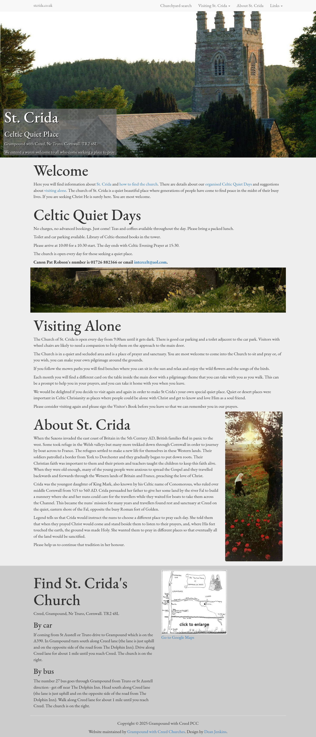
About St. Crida (250, 5)
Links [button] (276, 5)
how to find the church (138, 184)
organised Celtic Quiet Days (228, 184)
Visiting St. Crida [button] (214, 5)
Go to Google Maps (177, 637)
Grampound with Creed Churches (156, 731)
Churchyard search (176, 5)
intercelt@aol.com (150, 262)
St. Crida (104, 184)
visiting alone (55, 190)
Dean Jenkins (215, 731)
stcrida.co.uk (43, 5)
